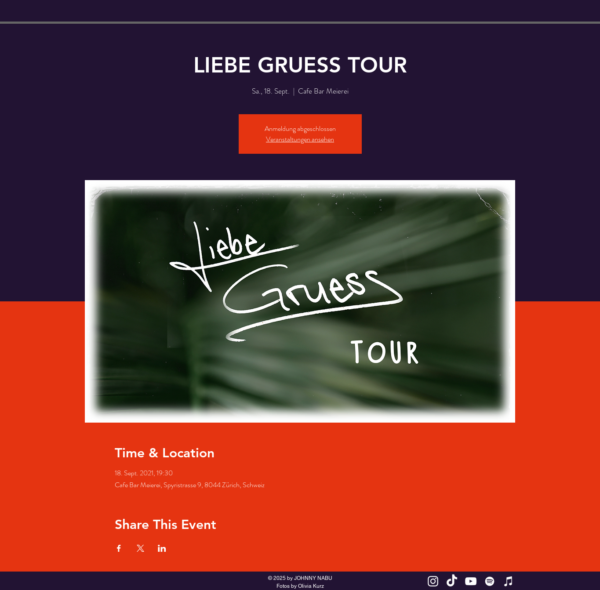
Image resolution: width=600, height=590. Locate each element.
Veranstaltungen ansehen (300, 139)
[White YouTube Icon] (471, 581)
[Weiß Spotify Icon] (490, 581)
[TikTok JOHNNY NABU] (452, 581)
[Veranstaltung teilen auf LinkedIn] (162, 548)
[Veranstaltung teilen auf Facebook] (119, 548)
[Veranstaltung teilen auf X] (140, 548)
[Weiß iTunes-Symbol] (509, 581)
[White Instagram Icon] (433, 581)
